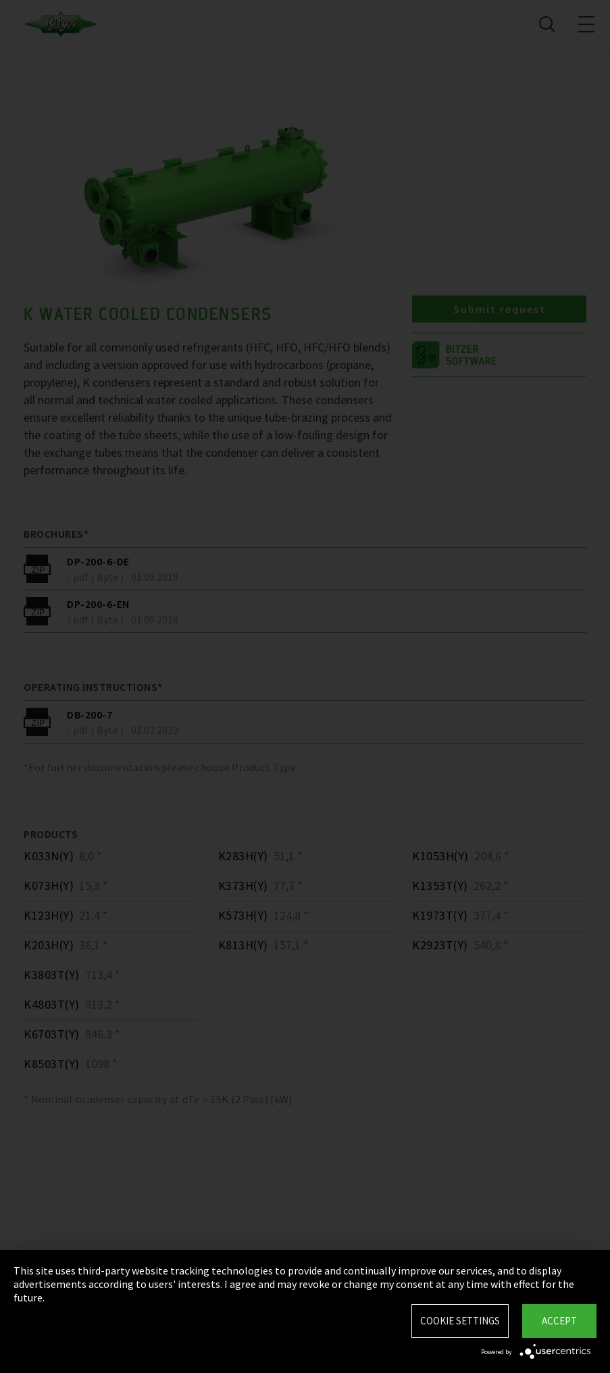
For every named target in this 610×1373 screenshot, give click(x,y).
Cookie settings (460, 1320)
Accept (559, 1320)
